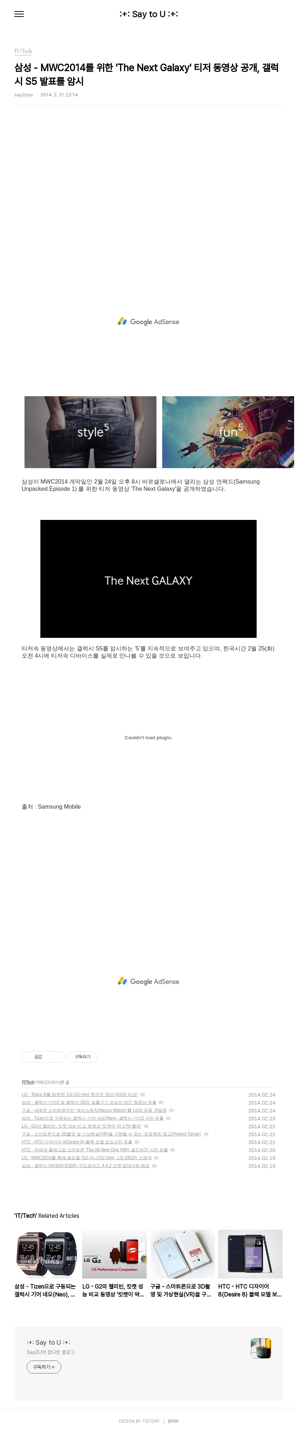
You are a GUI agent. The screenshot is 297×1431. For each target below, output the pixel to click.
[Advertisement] (138, 202)
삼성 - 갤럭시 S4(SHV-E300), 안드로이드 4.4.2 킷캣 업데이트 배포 (86, 1165)
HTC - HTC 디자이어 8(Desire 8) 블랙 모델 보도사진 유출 (77, 1141)
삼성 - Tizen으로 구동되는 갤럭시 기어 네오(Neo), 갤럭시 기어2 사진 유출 (93, 1118)
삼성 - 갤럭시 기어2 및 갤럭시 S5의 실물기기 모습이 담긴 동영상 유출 (89, 1102)
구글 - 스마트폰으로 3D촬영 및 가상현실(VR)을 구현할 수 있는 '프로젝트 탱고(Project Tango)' (111, 1134)
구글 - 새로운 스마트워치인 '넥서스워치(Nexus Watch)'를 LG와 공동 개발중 (94, 1110)
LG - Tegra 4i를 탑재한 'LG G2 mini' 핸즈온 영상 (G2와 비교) (80, 1094)
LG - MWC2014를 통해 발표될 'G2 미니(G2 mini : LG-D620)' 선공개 (87, 1157)
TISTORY (151, 1421)
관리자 (173, 1421)
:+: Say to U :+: (148, 14)
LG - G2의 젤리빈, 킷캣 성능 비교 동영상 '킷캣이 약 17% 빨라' (82, 1126)
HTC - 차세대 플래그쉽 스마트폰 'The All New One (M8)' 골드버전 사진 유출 (95, 1149)
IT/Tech (28, 1082)
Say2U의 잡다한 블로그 (51, 1352)
